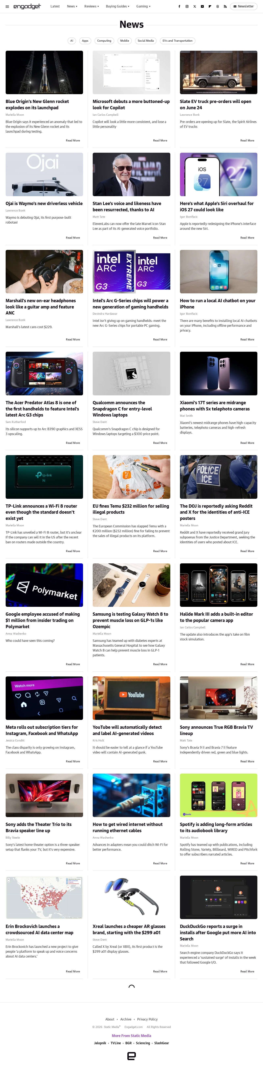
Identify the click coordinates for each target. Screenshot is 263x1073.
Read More (73, 140)
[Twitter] (195, 6)
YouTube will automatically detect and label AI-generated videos (127, 730)
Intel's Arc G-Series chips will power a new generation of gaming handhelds (130, 304)
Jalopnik (100, 1043)
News (71, 6)
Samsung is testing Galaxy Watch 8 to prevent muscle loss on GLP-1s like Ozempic (130, 620)
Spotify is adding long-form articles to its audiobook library (216, 827)
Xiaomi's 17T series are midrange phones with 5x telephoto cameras (215, 406)
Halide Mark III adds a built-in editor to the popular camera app (216, 617)
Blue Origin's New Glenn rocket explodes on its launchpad (37, 104)
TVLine (116, 1043)
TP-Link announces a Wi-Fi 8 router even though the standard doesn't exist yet (41, 512)
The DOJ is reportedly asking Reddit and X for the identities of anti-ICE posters (216, 512)
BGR (128, 1043)
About (109, 1019)
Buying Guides (116, 6)
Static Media (111, 1027)
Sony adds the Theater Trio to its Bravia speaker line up (39, 827)
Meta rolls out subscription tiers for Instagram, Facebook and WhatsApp (42, 730)
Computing (104, 40)
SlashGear (161, 1043)
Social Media (146, 40)
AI (71, 40)
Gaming (142, 6)
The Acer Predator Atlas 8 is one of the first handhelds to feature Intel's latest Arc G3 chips (42, 409)
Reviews (90, 6)
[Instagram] (187, 6)
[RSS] (225, 6)
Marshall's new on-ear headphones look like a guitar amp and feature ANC (41, 307)
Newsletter (244, 6)
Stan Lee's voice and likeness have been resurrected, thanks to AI (127, 206)
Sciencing (143, 1043)
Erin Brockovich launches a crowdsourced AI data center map (39, 929)
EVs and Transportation (177, 40)
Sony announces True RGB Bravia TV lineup (216, 730)
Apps (85, 40)
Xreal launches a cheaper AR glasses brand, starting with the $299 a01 (129, 929)
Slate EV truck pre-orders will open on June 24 (215, 104)
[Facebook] (179, 6)
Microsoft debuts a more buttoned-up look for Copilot (131, 104)
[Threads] (218, 6)
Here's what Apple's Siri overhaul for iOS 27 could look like (217, 206)
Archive (125, 1019)
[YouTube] (202, 6)
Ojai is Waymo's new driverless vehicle (44, 203)
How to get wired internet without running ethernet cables (128, 827)
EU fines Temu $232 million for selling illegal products (131, 509)
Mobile (124, 40)
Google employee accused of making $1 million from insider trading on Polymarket (43, 620)
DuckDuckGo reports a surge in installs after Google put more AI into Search (218, 932)
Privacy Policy (147, 1019)
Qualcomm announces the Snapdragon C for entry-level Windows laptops (122, 409)
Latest (55, 6)
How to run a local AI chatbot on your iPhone (218, 304)
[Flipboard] (210, 6)
